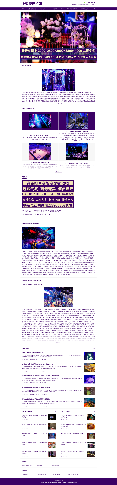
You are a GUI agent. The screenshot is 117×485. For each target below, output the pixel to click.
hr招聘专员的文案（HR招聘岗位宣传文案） (33, 352)
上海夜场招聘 (42, 9)
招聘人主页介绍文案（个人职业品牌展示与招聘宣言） (36, 399)
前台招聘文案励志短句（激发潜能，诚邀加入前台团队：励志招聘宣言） (41, 375)
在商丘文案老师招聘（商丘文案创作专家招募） (34, 424)
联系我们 (62, 9)
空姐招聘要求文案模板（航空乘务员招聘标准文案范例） (37, 387)
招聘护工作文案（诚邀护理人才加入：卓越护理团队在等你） (38, 364)
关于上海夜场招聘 (53, 9)
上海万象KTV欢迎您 (72, 482)
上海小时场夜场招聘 (31, 9)
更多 (94, 348)
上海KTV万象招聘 (84, 9)
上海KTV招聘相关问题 (72, 9)
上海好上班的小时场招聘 (72, 474)
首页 (23, 9)
